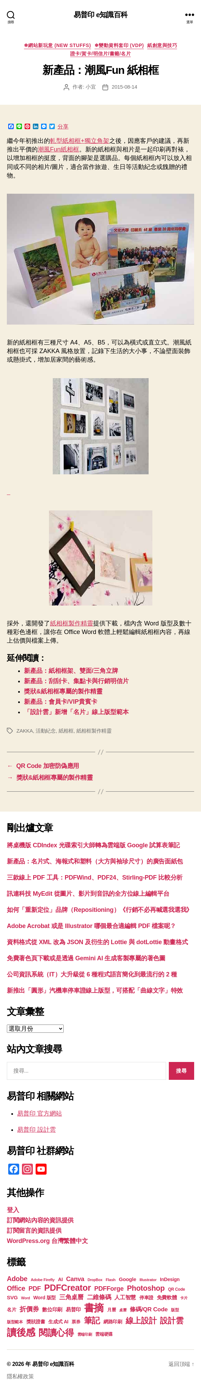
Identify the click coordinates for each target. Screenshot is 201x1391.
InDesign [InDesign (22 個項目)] (170, 1279)
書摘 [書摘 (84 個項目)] (94, 1307)
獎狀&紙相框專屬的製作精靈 (63, 691)
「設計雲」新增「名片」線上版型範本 (76, 712)
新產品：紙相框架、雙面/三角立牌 (71, 670)
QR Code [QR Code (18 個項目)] (176, 1289)
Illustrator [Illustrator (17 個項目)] (147, 1280)
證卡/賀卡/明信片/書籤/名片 (100, 53)
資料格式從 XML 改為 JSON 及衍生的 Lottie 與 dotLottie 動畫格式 (97, 942)
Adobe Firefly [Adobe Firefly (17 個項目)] (43, 1280)
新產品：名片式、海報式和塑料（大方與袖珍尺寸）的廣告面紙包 (95, 861)
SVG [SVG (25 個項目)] (12, 1297)
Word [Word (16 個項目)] (25, 1298)
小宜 (91, 87)
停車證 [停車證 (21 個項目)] (146, 1297)
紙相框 (66, 731)
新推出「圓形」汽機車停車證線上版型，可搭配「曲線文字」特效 (95, 990)
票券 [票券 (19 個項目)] (76, 1322)
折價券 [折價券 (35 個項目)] (29, 1309)
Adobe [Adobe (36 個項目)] (17, 1278)
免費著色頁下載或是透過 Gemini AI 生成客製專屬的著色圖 (86, 958)
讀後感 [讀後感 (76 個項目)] (21, 1332)
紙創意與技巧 (162, 45)
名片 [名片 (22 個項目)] (11, 1309)
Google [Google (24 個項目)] (127, 1279)
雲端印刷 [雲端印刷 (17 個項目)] (84, 1334)
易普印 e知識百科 (100, 14)
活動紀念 (46, 731)
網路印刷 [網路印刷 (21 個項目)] (112, 1321)
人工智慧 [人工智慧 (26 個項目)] (125, 1297)
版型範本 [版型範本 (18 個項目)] (15, 1322)
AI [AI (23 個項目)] (60, 1279)
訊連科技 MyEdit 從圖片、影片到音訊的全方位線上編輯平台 (88, 893)
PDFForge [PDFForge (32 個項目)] (109, 1288)
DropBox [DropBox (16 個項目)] (95, 1280)
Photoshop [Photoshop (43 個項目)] (146, 1288)
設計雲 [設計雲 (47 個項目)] (171, 1320)
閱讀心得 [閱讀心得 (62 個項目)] (56, 1332)
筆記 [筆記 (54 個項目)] (92, 1320)
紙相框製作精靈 (71, 623)
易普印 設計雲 (36, 1129)
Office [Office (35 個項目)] (16, 1288)
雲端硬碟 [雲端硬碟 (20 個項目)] (104, 1334)
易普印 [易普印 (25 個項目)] (73, 1309)
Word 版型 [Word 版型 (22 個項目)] (44, 1297)
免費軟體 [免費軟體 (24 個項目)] (167, 1297)
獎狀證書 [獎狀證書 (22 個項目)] (35, 1321)
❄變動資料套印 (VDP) (119, 45)
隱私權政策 (20, 1376)
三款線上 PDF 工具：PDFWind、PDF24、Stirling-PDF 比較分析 (95, 877)
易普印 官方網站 (39, 1113)
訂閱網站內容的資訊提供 (40, 1220)
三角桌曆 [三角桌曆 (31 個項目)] (71, 1297)
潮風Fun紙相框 (58, 149)
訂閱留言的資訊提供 (34, 1230)
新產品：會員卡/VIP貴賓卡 (60, 701)
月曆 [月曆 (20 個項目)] (111, 1309)
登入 (13, 1210)
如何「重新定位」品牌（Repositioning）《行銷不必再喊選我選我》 (99, 909)
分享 (63, 126)
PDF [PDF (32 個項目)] (34, 1288)
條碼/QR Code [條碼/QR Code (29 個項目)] (148, 1309)
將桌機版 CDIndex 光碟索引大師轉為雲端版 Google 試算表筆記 (93, 845)
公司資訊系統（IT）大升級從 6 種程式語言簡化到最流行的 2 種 (92, 974)
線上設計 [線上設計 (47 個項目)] (141, 1320)
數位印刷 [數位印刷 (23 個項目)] (52, 1309)
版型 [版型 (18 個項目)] (175, 1310)
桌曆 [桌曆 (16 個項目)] (122, 1310)
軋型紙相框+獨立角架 (79, 140)
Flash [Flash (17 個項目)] (111, 1280)
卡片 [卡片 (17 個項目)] (183, 1298)
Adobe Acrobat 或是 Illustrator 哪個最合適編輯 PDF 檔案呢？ (91, 926)
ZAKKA (24, 731)
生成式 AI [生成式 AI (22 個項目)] (58, 1321)
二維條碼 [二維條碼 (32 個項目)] (99, 1297)
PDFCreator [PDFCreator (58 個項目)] (67, 1287)
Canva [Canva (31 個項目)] (75, 1279)
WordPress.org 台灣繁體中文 (47, 1240)
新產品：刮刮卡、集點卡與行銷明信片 (76, 681)
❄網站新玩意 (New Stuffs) (57, 45)
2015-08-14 (124, 87)
